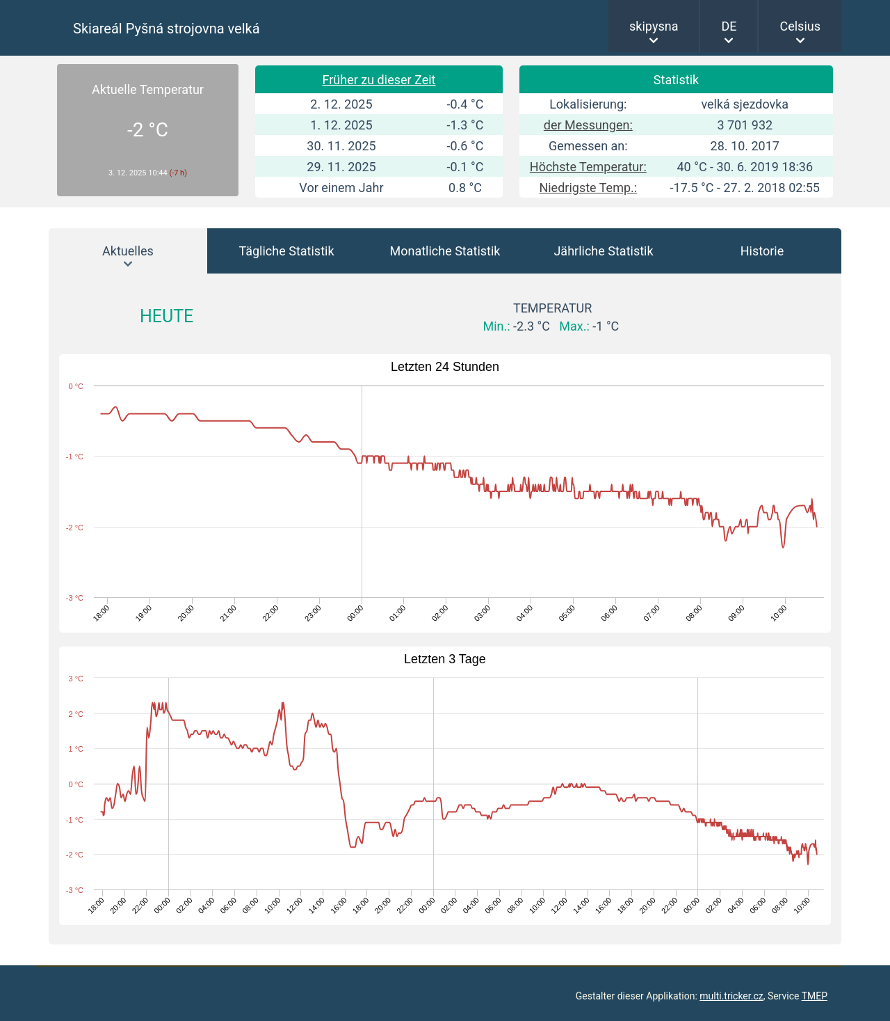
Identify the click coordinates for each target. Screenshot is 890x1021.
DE (728, 26)
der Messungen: (588, 125)
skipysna (653, 26)
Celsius (799, 26)
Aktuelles (128, 251)
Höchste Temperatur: (588, 166)
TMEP (814, 996)
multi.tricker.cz (731, 996)
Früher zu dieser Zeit (379, 79)
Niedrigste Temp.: (588, 187)
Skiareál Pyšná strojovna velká (166, 28)
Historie (762, 251)
